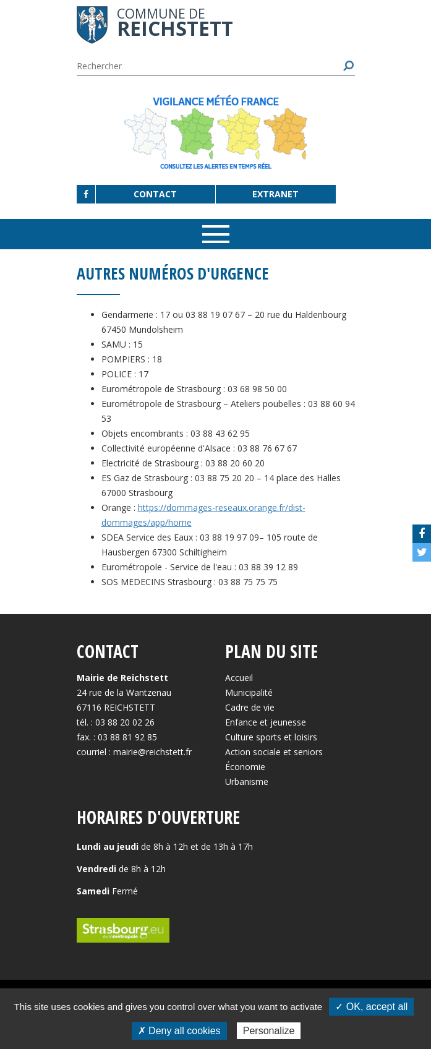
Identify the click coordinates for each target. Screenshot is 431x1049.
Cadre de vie (250, 707)
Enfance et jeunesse (265, 722)
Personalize (269, 1030)
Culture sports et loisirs (271, 737)
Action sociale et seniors (274, 752)
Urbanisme (246, 781)
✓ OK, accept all (371, 1006)
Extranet (275, 194)
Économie (245, 767)
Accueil (239, 677)
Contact (155, 194)
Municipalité (249, 692)
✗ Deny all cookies (179, 1030)
